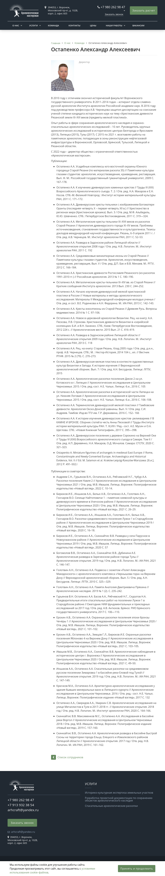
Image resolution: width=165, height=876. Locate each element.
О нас (15, 25)
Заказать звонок (114, 14)
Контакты (74, 25)
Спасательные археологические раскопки (111, 806)
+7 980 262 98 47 (113, 7)
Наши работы (114, 25)
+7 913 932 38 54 (21, 805)
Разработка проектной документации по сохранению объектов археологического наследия (118, 799)
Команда (53, 25)
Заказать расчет (143, 10)
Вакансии (138, 25)
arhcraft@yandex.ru (23, 810)
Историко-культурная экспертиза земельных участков (119, 792)
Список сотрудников (67, 757)
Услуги (33, 25)
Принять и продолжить (136, 868)
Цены (93, 25)
